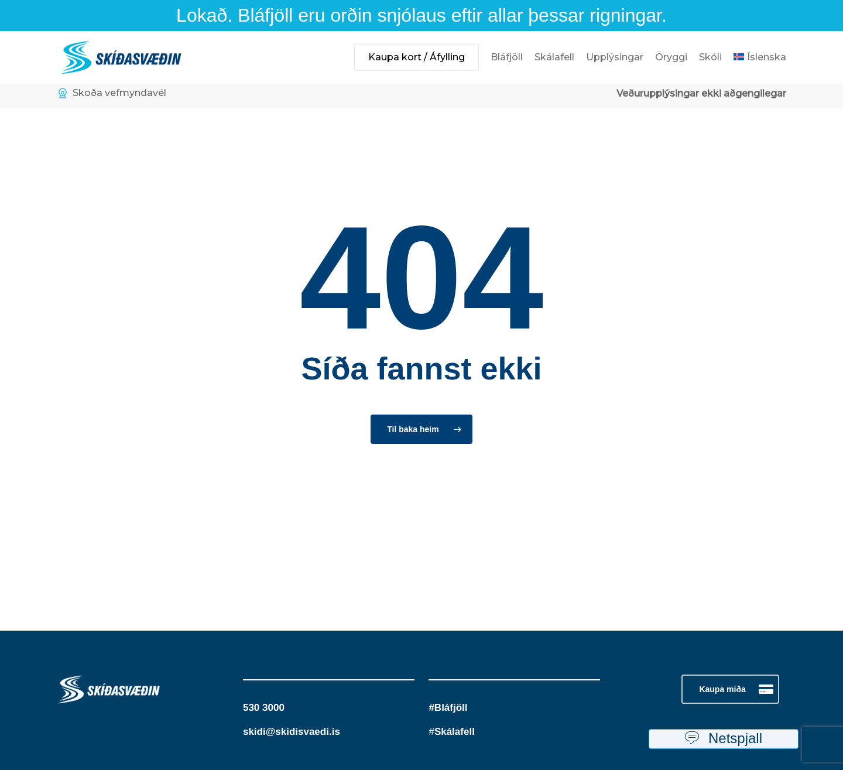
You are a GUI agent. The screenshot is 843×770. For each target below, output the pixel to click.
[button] (730, 689)
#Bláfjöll (448, 707)
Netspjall (723, 739)
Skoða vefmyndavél (111, 93)
